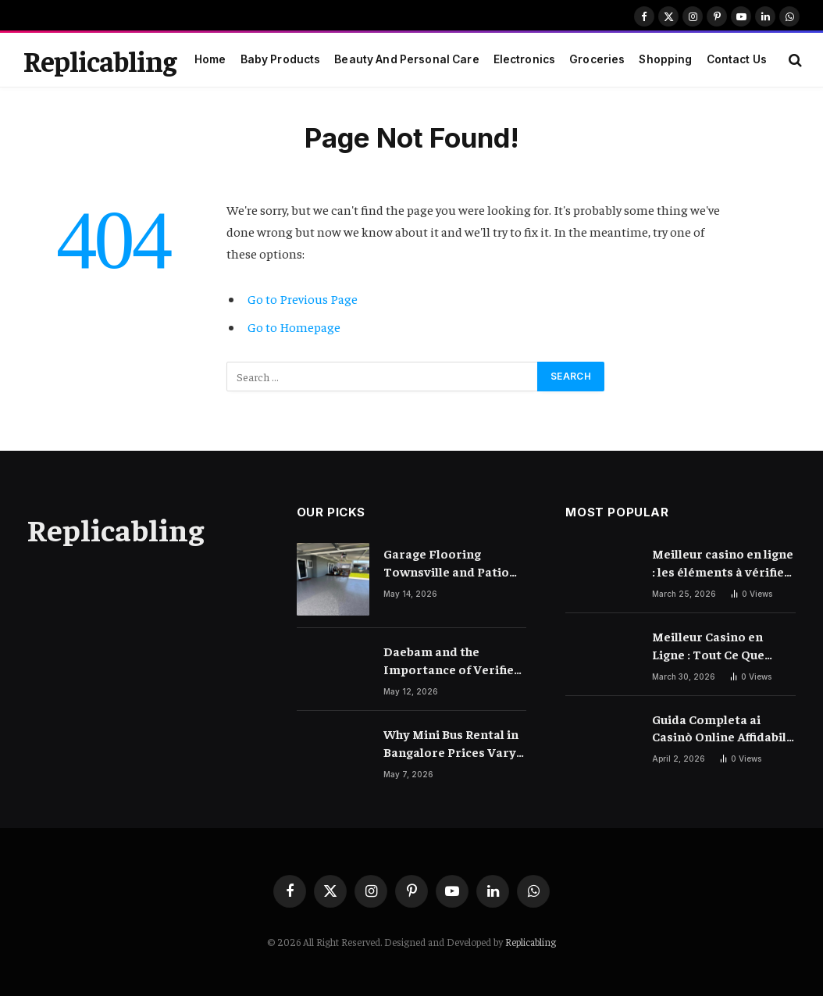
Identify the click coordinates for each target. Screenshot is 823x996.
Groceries (597, 59)
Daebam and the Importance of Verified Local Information (452, 660)
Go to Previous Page (303, 299)
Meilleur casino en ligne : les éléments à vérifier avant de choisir (722, 562)
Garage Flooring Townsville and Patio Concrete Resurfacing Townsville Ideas (447, 562)
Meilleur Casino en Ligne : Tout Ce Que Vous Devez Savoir (708, 645)
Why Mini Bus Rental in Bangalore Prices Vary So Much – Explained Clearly (450, 743)
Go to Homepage (294, 327)
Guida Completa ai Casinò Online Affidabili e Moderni (721, 728)
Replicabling (530, 941)
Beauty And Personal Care (406, 59)
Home (210, 59)
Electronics (524, 59)
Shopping (665, 59)
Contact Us (737, 59)
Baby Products (280, 59)
